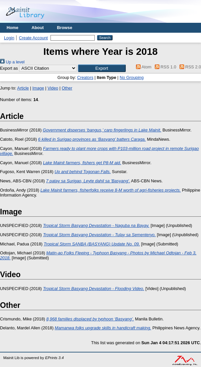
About (38, 27)
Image (38, 88)
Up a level (12, 61)
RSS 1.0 (164, 66)
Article (23, 88)
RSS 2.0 (189, 66)
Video (53, 88)
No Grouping (131, 77)
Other (67, 88)
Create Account (33, 37)
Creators (85, 77)
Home (12, 27)
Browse (64, 27)
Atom (142, 66)
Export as (9, 68)
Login (9, 37)
